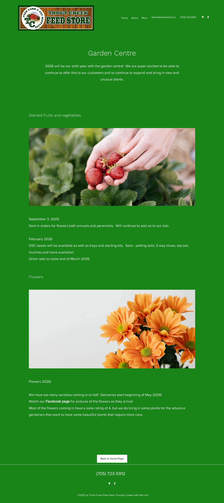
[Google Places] (203, 17)
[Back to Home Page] (112, 459)
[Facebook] (208, 17)
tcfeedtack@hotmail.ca (164, 17)
